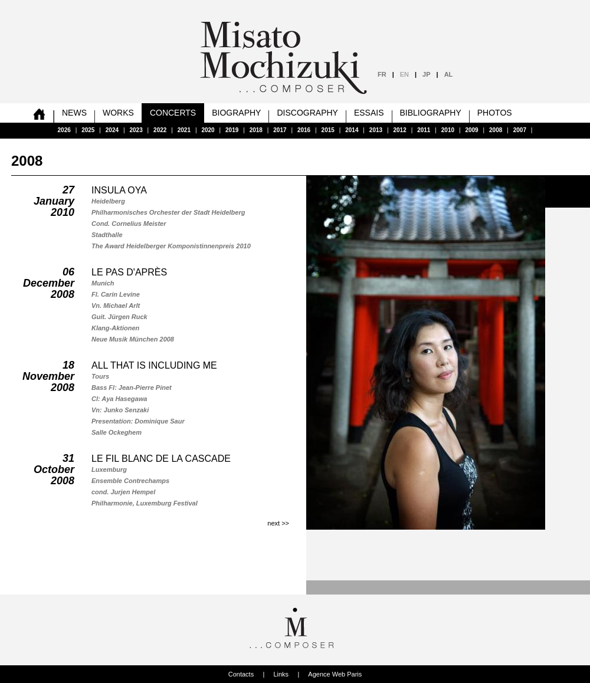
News (74, 112)
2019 (231, 130)
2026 (64, 130)
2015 (328, 130)
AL (448, 74)
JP (426, 74)
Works (118, 112)
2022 (159, 130)
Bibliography (430, 112)
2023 (135, 130)
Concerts (173, 112)
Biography (236, 112)
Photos (494, 112)
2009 (471, 130)
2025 (87, 130)
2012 (400, 130)
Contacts (241, 674)
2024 (112, 130)
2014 (351, 130)
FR (382, 74)
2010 (447, 130)
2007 (519, 130)
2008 (495, 130)
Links (281, 674)
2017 (279, 130)
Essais (369, 112)
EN (404, 74)
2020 (207, 130)
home (39, 113)
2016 (303, 130)
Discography (307, 112)
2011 (423, 130)
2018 (256, 130)
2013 (375, 130)
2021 (184, 130)
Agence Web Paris (335, 674)
